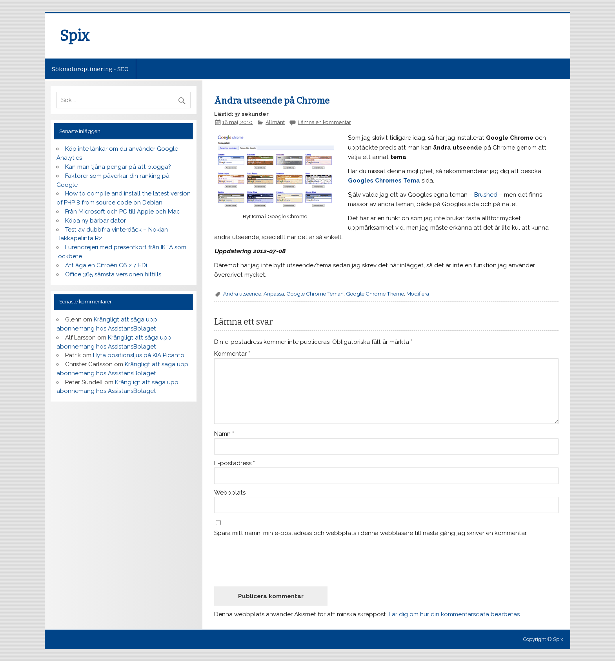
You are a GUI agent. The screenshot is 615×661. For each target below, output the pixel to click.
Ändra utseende (242, 293)
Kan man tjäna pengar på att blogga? (118, 166)
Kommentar (232, 354)
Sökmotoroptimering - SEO (90, 69)
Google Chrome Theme (375, 293)
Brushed (485, 194)
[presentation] (273, 561)
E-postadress (234, 463)
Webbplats (230, 493)
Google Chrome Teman (315, 293)
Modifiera (417, 293)
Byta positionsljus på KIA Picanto (138, 355)
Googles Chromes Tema (384, 180)
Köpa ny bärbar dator (95, 220)
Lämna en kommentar (324, 122)
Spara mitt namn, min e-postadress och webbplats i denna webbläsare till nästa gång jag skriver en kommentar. (371, 533)
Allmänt (275, 122)
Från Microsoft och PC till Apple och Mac (122, 211)
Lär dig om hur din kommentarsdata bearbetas (454, 614)
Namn (224, 434)
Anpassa (274, 293)
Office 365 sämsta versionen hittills (113, 274)
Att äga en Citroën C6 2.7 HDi (106, 265)
